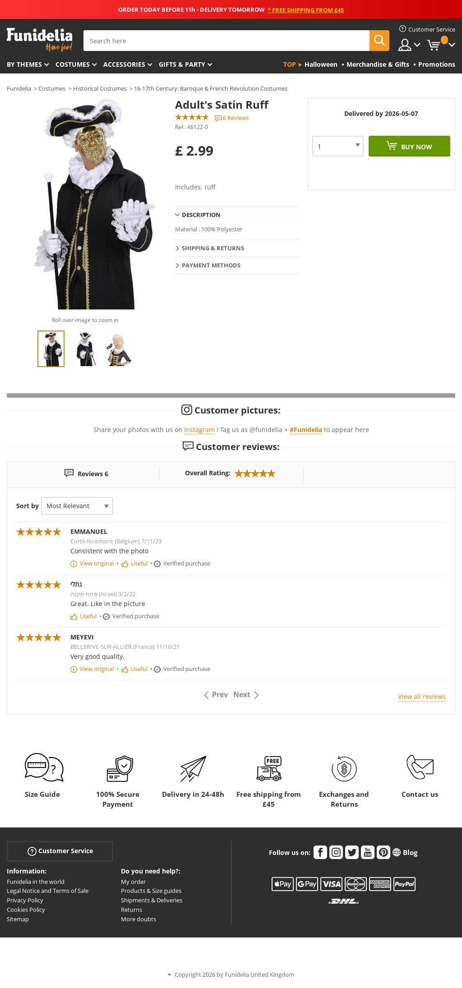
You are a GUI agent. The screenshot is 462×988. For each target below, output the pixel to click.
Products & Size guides (151, 891)
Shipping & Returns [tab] (213, 248)
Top (289, 64)
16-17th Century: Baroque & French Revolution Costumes (210, 88)
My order (133, 882)
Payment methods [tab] (211, 265)
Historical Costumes (100, 88)
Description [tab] (201, 215)
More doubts (138, 919)
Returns (131, 909)
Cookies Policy (26, 909)
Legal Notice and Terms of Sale (47, 891)
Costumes (72, 64)
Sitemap (18, 919)
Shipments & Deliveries (151, 900)
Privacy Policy (25, 900)
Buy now (415, 146)
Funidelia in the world (36, 882)
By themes (24, 64)
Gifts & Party (182, 64)
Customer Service (60, 850)
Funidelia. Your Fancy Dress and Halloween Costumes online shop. (39, 40)
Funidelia (19, 88)
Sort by (27, 505)
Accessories (124, 64)
